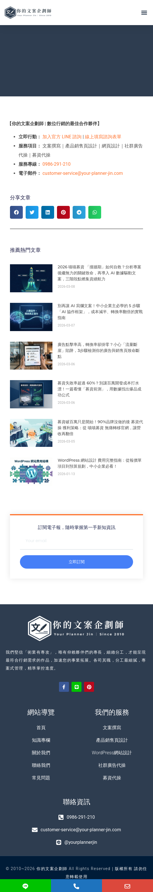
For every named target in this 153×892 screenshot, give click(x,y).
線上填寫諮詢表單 (103, 136)
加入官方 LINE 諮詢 (61, 136)
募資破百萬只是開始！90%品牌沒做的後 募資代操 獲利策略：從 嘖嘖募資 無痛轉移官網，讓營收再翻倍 (100, 427)
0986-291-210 (56, 164)
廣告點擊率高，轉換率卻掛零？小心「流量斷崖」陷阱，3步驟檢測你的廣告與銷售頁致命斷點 (99, 350)
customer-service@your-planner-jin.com (82, 173)
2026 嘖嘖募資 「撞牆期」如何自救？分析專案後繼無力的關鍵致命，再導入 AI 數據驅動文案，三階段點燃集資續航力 (99, 272)
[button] (144, 12)
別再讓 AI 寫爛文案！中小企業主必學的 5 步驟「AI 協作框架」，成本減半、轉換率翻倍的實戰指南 (100, 311)
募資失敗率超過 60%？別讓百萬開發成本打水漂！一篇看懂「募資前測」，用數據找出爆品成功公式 (99, 389)
